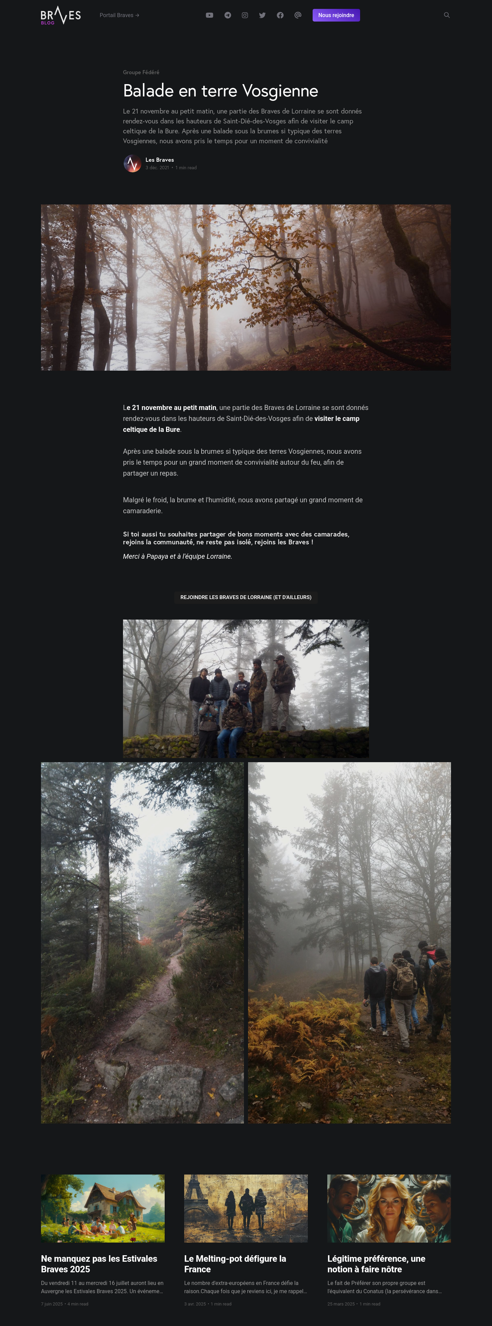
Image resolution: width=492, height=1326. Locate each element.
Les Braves (160, 159)
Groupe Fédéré (141, 72)
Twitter (262, 15)
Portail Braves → (120, 15)
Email (298, 15)
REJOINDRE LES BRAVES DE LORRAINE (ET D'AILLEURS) (246, 597)
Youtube (210, 15)
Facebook (280, 15)
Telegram (227, 15)
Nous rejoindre (336, 15)
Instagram (245, 15)
